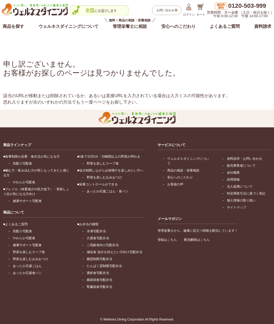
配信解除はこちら (197, 240)
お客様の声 (175, 184)
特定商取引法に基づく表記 (246, 193)
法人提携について (240, 186)
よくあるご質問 (225, 26)
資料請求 (262, 26)
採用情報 (233, 179)
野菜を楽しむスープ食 (103, 163)
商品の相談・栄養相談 (183, 170)
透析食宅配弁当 (98, 273)
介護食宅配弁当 (98, 238)
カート (200, 10)
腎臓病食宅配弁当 (99, 287)
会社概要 (233, 172)
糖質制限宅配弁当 (99, 259)
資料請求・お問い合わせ (244, 159)
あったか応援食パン (27, 273)
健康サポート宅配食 (27, 201)
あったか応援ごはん (27, 266)
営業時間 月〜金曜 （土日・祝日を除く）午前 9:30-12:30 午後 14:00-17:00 (240, 10)
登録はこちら (167, 240)
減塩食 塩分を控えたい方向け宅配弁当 (114, 252)
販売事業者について (241, 165)
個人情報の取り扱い (241, 200)
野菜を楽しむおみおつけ (104, 177)
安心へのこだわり (178, 26)
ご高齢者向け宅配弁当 (103, 245)
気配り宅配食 (22, 163)
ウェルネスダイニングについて (68, 26)
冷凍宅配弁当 (96, 231)
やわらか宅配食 (24, 182)
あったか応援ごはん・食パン (107, 191)
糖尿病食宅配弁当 (99, 280)
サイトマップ (236, 207)
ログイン (189, 10)
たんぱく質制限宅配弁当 (104, 266)
